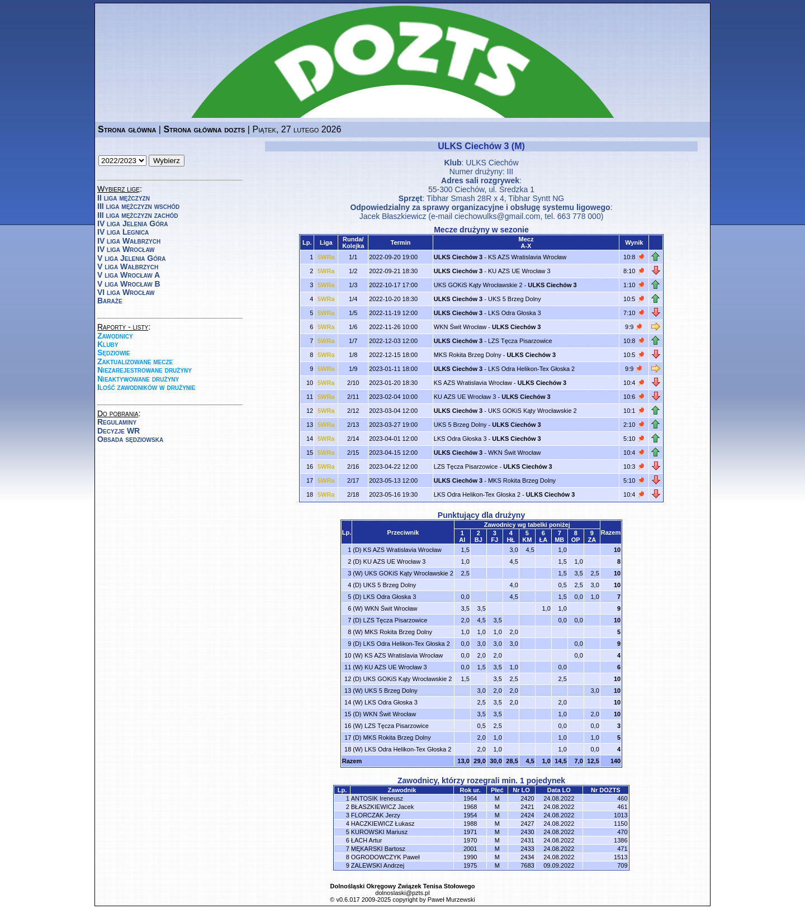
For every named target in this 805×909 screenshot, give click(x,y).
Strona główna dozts (204, 129)
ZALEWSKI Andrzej (377, 865)
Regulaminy (116, 421)
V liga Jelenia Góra (131, 258)
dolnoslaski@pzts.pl (402, 892)
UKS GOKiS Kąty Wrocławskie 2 (478, 285)
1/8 (353, 354)
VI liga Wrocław (126, 292)
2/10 (353, 382)
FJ (494, 539)
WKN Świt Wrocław (460, 326)
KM (527, 539)
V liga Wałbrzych (127, 266)
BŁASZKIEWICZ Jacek (382, 806)
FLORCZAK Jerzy (375, 815)
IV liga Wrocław (126, 249)
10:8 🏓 (634, 257)
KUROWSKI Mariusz (379, 832)
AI (462, 539)
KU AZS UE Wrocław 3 (519, 271)
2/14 (353, 438)
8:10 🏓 (634, 271)
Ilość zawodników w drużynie (146, 387)
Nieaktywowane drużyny (138, 378)
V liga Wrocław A (128, 274)
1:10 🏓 (634, 285)
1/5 (353, 313)
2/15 (353, 452)
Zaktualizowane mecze (135, 361)
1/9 (353, 368)
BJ (478, 539)
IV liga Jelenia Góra (132, 223)
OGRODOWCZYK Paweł (385, 857)
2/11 (353, 396)
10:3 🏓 (634, 466)
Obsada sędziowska (130, 439)
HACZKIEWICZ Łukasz (383, 823)
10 (617, 549)
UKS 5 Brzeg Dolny (514, 299)
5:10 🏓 (634, 438)
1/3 (353, 285)
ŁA (543, 539)
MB (559, 539)
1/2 (353, 271)
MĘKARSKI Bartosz (378, 848)
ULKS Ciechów (492, 162)
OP (575, 539)
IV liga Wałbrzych (128, 240)
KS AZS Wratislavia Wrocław (527, 257)
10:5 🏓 (634, 299)
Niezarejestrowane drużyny (144, 369)
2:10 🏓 (634, 424)
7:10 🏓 (634, 313)
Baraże (109, 300)
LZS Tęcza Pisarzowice (520, 340)
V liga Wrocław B (128, 283)
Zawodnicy (115, 335)
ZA (592, 539)
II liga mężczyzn (123, 197)
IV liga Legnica (123, 231)
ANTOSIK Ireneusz (377, 798)
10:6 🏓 (634, 396)
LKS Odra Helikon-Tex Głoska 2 (531, 368)
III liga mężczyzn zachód (137, 215)
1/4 (353, 299)
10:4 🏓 (634, 382)
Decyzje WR (118, 430)
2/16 (353, 466)
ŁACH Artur (366, 840)
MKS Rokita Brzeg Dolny (467, 354)
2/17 (353, 480)
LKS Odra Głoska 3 (514, 313)
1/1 (353, 257)
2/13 (353, 424)
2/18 (353, 494)
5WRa (326, 257)
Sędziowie (113, 352)
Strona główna (127, 129)
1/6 (353, 326)
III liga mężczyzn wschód (138, 206)
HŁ (510, 539)
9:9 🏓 (634, 326)
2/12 (353, 410)
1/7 (353, 340)
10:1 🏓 (634, 410)
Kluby (107, 344)
